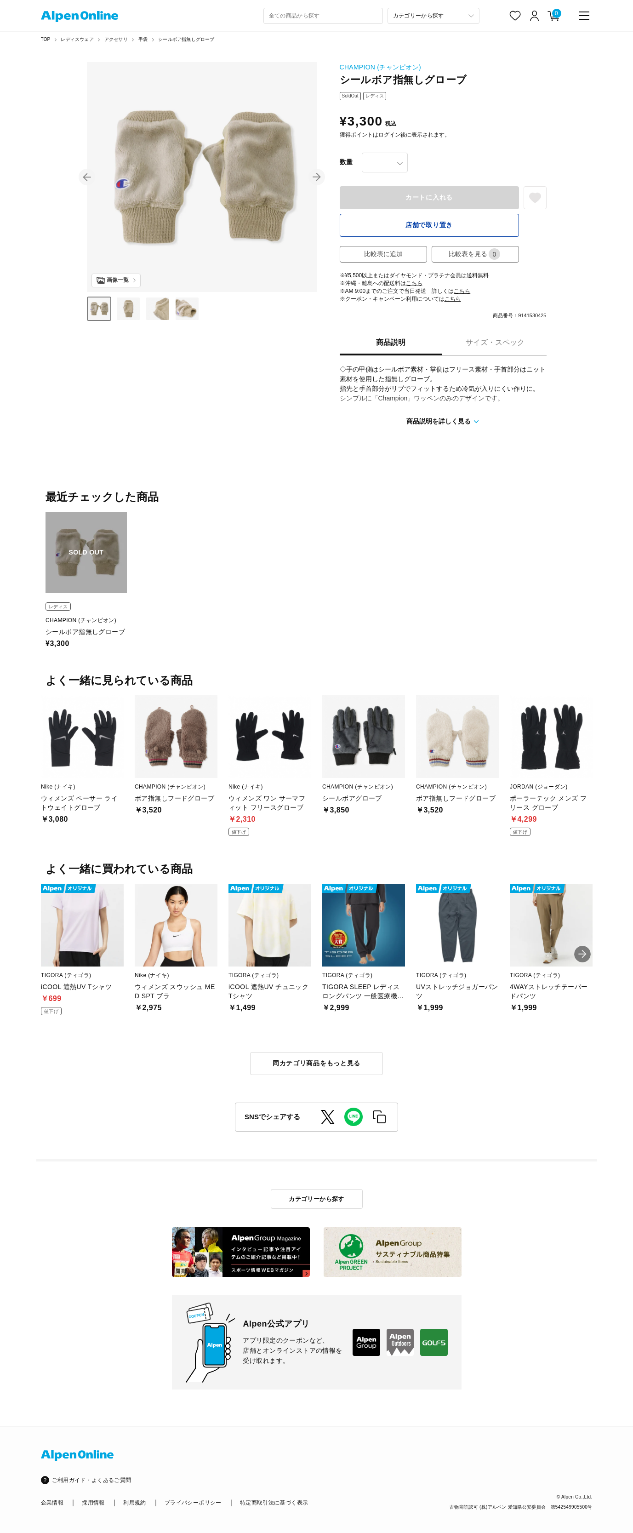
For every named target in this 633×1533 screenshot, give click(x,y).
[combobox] (323, 16)
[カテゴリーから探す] (433, 16)
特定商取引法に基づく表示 (274, 1502)
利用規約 (134, 1502)
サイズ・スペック (495, 342)
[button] (87, 177)
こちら (414, 283)
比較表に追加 (383, 253)
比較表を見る (474, 254)
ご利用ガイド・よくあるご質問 (91, 1480)
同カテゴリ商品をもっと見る (316, 1063)
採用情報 (93, 1502)
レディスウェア (77, 39)
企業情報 (52, 1502)
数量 (346, 162)
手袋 (143, 39)
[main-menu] (584, 15)
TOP (46, 39)
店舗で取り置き (429, 225)
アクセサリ (116, 39)
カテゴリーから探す (316, 1199)
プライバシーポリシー (193, 1502)
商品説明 (390, 342)
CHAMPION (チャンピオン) (380, 67)
